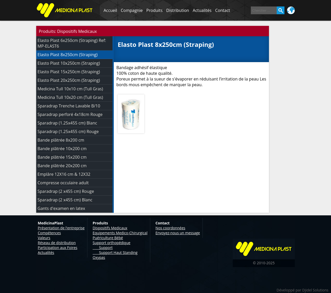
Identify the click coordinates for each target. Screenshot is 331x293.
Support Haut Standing (115, 252)
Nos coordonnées (170, 227)
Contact (222, 10)
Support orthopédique (111, 242)
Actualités (202, 10)
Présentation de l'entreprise (61, 227)
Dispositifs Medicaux (110, 227)
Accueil (110, 10)
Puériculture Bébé (108, 237)
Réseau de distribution (57, 242)
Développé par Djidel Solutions (302, 290)
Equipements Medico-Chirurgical (120, 232)
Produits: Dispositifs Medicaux (68, 31)
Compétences (49, 232)
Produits (154, 10)
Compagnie (132, 10)
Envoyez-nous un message (177, 232)
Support (102, 247)
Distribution (177, 10)
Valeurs (44, 237)
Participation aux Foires (57, 247)
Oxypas (99, 257)
